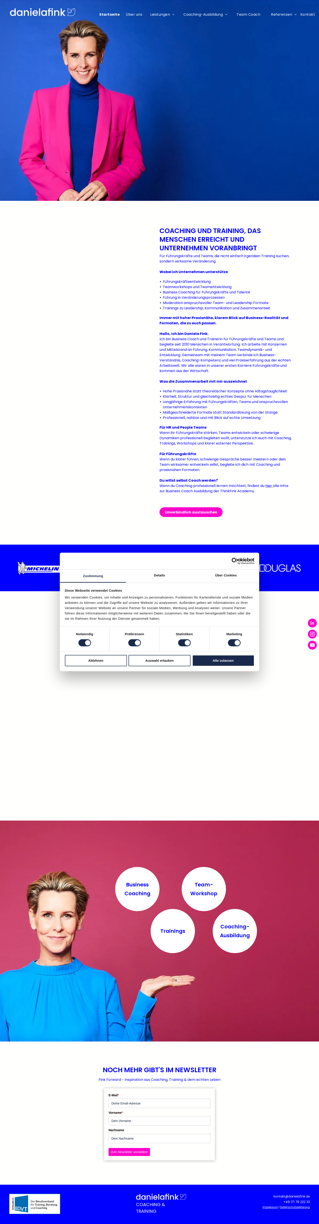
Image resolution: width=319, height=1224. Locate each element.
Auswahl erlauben (159, 660)
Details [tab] (159, 575)
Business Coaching (137, 889)
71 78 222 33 (301, 1202)
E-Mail (114, 1095)
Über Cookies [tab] (226, 575)
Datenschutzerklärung (295, 1207)
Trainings (172, 931)
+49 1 (288, 1202)
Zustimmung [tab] (93, 576)
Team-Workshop (203, 889)
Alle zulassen (223, 660)
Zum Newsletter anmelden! (129, 1152)
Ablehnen (95, 660)
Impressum (270, 1207)
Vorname (116, 1112)
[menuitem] (110, 14)
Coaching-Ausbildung (235, 931)
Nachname (116, 1130)
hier (268, 485)
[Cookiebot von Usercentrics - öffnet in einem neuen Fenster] (235, 561)
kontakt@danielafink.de (292, 1196)
